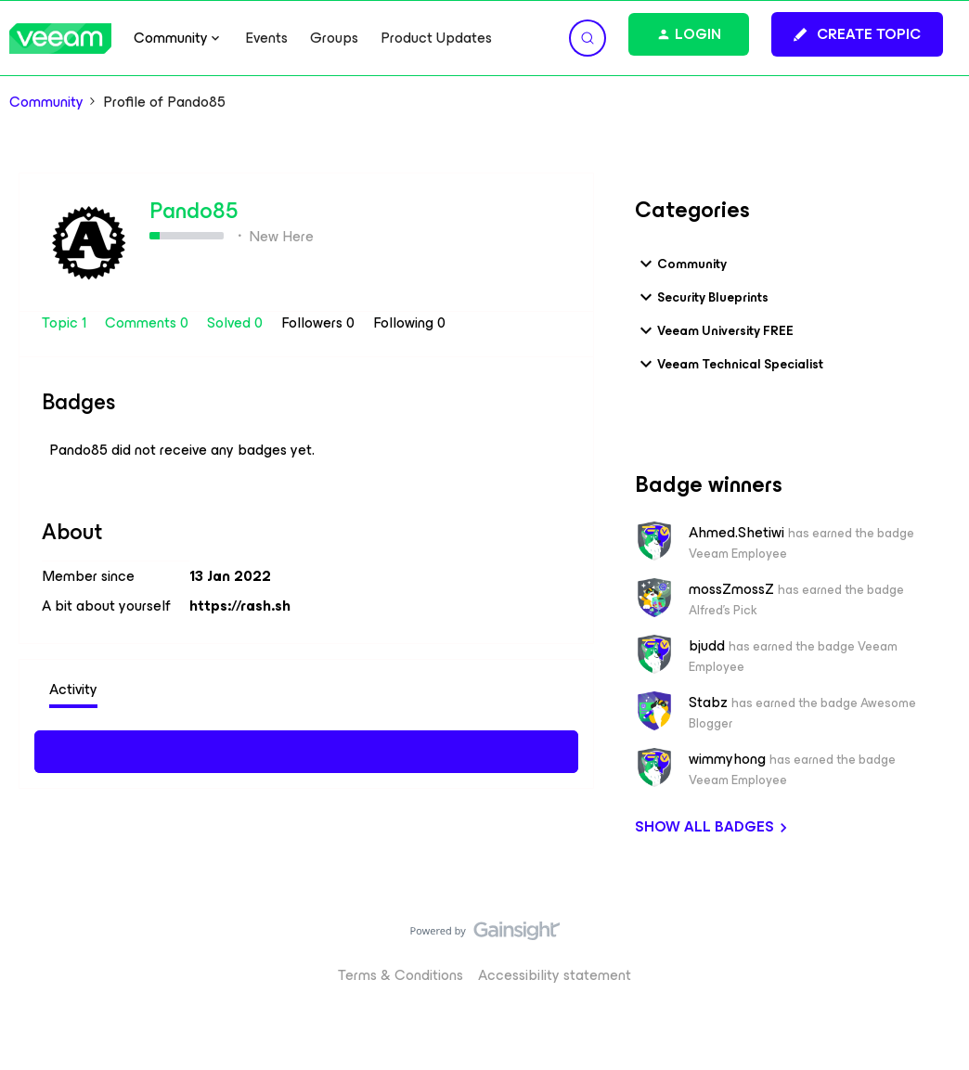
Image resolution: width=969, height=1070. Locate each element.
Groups (334, 38)
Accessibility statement (554, 974)
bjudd (707, 646)
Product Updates (436, 38)
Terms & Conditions (400, 974)
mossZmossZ (731, 589)
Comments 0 (148, 322)
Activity (73, 689)
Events (266, 38)
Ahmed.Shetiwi (736, 533)
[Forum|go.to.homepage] (60, 38)
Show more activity (306, 749)
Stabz (708, 702)
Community (46, 102)
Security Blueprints (702, 297)
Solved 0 (236, 322)
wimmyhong (727, 759)
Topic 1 (66, 322)
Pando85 (193, 211)
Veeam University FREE (714, 330)
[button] (857, 34)
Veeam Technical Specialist (729, 364)
